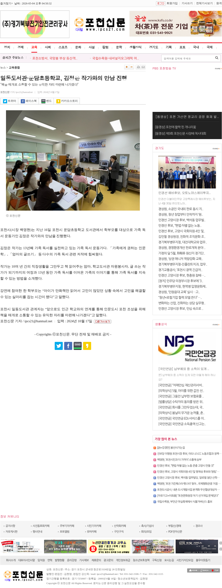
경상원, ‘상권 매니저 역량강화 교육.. (180, 258)
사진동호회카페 (41, 526)
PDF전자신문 (175, 531)
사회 (48, 47)
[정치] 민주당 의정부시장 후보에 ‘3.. (180, 281)
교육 (34, 47)
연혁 (49, 560)
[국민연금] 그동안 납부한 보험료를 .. (181, 396)
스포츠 (62, 47)
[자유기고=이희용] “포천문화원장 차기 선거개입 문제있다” (188, 495)
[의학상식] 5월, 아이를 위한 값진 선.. (181, 390)
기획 (169, 47)
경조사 (199, 526)
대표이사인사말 (26, 560)
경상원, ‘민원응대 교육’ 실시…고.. (179, 292)
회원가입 (172, 3)
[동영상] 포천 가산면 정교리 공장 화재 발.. (187, 116)
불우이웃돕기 (203, 560)
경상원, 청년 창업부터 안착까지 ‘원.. (180, 214)
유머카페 (91, 531)
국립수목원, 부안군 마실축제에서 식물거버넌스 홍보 (184, 501)
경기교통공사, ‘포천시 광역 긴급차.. (180, 270)
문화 (78, 47)
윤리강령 (71, 560)
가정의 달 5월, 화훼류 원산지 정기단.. (181, 253)
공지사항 (10, 526)
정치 (7, 47)
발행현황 (59, 560)
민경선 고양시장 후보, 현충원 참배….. (181, 275)
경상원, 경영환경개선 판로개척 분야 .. (181, 247)
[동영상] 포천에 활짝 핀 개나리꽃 (175, 127)
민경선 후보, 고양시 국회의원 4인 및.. (181, 231)
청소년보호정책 (141, 560)
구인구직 (118, 531)
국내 (196, 47)
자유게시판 (11, 531)
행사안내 (37, 531)
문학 (119, 47)
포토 (182, 47)
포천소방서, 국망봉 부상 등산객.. (55, 58)
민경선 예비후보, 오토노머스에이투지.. (184, 192)
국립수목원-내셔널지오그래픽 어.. (115, 58)
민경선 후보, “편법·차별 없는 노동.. (179, 225)
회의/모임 (146, 531)
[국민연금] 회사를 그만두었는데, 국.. (181, 407)
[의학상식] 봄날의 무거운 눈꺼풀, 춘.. (181, 413)
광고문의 (108, 560)
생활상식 (135, 47)
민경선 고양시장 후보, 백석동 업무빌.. (181, 220)
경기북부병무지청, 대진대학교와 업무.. (182, 242)
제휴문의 (96, 560)
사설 (92, 47)
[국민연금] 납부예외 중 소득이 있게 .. (183, 368)
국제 (210, 47)
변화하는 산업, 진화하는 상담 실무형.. (181, 303)
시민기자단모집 (185, 560)
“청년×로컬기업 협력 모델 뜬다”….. (180, 297)
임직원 (41, 560)
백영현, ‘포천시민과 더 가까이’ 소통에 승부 (179, 459)
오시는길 (169, 560)
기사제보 (84, 560)
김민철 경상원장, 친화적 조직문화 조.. (181, 236)
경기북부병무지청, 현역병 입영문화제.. (182, 286)
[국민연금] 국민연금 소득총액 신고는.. (182, 424)
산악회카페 (120, 526)
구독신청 (157, 560)
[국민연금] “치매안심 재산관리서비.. (180, 385)
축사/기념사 (147, 526)
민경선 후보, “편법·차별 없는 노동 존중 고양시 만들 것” (185, 465)
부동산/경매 (174, 526)
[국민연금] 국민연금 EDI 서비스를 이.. (181, 418)
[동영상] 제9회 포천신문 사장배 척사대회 (180, 133)
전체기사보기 (204, 3)
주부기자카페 (67, 526)
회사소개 (10, 560)
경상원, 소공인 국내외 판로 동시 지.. (180, 209)
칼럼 (105, 47)
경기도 (153, 47)
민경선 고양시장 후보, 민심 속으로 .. (180, 308)
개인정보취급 (123, 560)
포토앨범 (64, 531)
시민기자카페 (94, 526)
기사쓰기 (187, 3)
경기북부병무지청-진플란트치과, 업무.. (182, 264)
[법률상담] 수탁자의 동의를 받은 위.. (181, 401)
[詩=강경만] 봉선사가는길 (171, 447)
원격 (219, 3)
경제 (21, 47)
